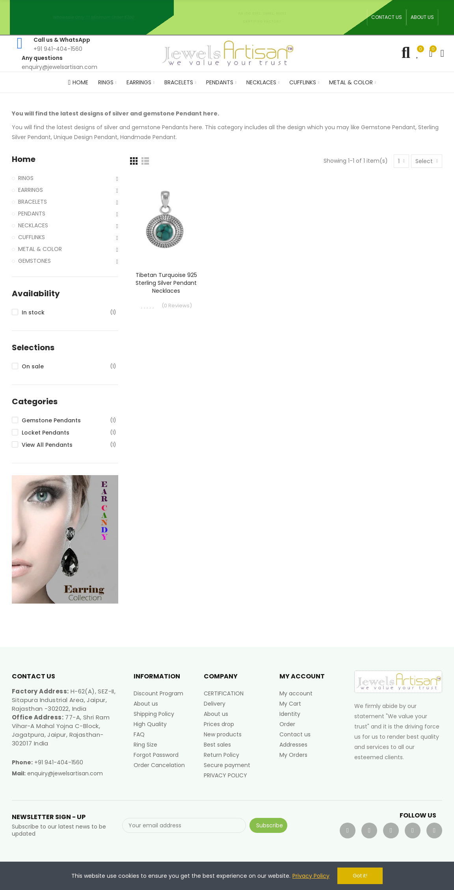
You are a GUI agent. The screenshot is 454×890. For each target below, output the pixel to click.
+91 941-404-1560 (58, 762)
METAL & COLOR (40, 249)
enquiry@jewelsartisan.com (65, 773)
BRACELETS (32, 202)
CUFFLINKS (31, 237)
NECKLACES (33, 225)
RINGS (25, 178)
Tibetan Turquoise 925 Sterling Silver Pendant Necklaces (166, 283)
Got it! (360, 875)
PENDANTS (31, 213)
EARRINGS (30, 190)
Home (23, 159)
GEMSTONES (34, 261)
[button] (386, 17)
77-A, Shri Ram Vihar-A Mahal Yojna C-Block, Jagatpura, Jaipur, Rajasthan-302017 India (61, 730)
